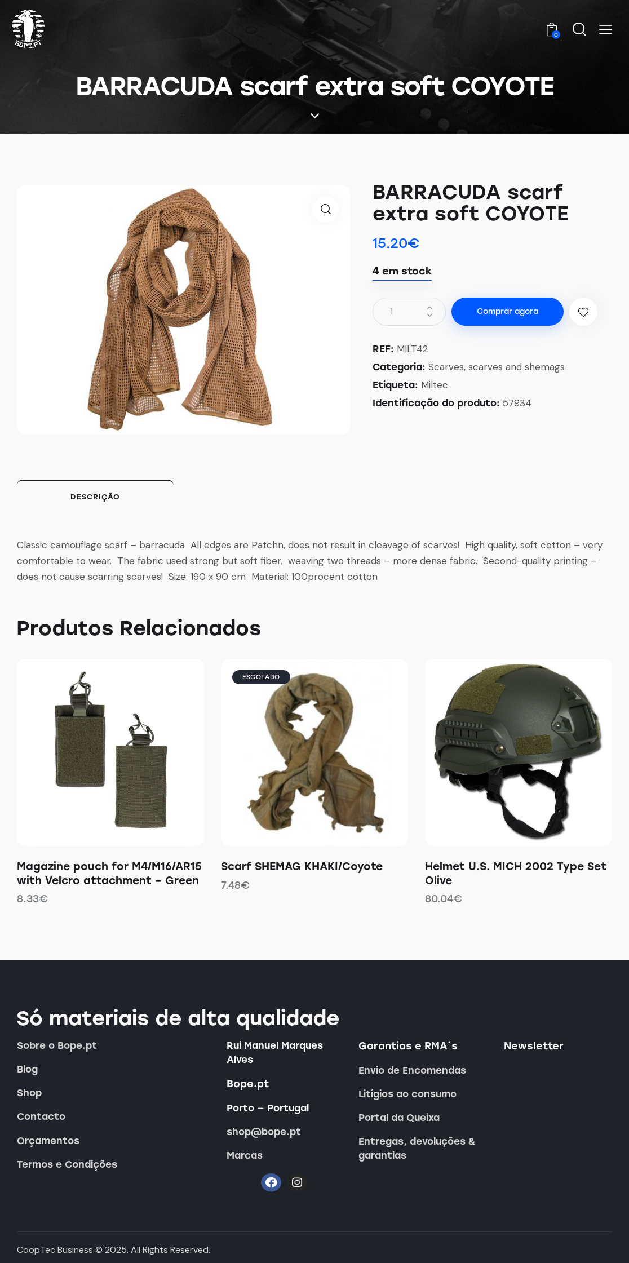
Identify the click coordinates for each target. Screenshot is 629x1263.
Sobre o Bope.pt (57, 1045)
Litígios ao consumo (407, 1094)
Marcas (245, 1155)
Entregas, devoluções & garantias (417, 1148)
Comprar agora (507, 311)
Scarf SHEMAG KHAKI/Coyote (302, 866)
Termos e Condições (67, 1164)
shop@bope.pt (264, 1131)
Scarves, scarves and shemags (496, 367)
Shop (29, 1092)
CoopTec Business (55, 1250)
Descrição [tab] (95, 497)
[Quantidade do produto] (409, 312)
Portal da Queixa (399, 1117)
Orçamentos (48, 1140)
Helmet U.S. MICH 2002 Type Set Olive (515, 873)
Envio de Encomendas (412, 1070)
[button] (605, 30)
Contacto (41, 1116)
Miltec (434, 385)
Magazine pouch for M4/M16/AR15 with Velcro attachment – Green (109, 873)
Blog (27, 1069)
